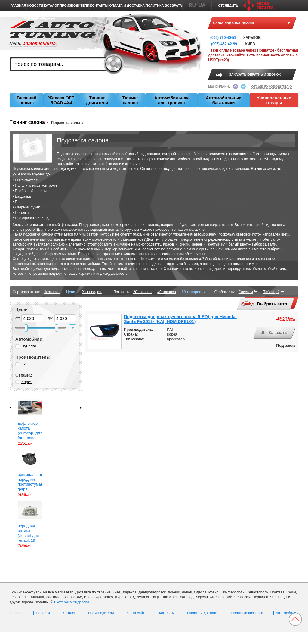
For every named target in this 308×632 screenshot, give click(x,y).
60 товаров (192, 292)
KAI (24, 364)
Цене (70, 292)
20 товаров (142, 292)
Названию (52, 292)
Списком (246, 292)
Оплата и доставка (127, 5)
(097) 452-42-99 (224, 44)
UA (202, 5)
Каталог (51, 5)
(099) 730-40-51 (223, 38)
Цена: (21, 310)
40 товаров (166, 292)
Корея (26, 382)
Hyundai (28, 346)
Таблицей (271, 292)
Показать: (121, 292)
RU (192, 5)
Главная (18, 5)
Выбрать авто (264, 304)
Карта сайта (136, 613)
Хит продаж (92, 292)
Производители (74, 5)
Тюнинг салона (27, 122)
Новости (35, 5)
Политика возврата (164, 5)
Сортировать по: (26, 292)
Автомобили (286, 613)
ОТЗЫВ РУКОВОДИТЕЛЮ (271, 86)
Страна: (23, 375)
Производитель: (33, 357)
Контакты (99, 5)
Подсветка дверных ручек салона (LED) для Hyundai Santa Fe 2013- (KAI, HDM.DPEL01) (180, 319)
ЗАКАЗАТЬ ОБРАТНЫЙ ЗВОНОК (255, 74)
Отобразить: (224, 292)
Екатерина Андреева (71, 602)
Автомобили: (29, 339)
